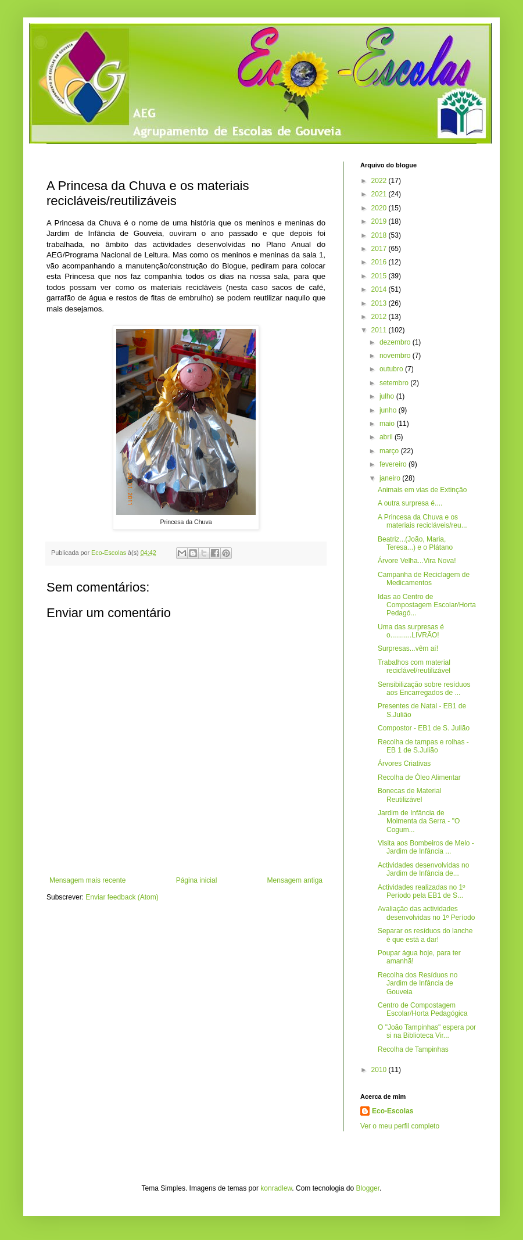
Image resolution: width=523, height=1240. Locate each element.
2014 (380, 289)
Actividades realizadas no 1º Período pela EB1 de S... (421, 891)
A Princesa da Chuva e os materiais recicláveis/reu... (422, 521)
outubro (392, 369)
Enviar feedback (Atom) (121, 897)
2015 (380, 276)
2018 (380, 235)
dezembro (396, 342)
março (390, 451)
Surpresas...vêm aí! (408, 648)
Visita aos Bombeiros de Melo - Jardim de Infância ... (426, 847)
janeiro (390, 478)
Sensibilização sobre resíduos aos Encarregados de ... (424, 688)
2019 (380, 221)
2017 (380, 249)
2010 (380, 1070)
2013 (380, 303)
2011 (380, 330)
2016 (380, 262)
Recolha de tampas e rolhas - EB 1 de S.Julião (423, 746)
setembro (394, 383)
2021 (380, 194)
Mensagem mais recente (87, 880)
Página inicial (196, 880)
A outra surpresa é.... (410, 503)
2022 (380, 181)
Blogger (367, 1188)
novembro (396, 356)
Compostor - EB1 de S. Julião (424, 728)
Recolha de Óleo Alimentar (419, 777)
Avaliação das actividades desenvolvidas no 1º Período (426, 913)
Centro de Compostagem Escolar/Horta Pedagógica (422, 1009)
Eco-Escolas (392, 1111)
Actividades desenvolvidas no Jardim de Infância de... (423, 869)
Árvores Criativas (404, 763)
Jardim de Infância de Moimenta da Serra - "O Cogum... (419, 821)
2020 (380, 208)
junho (389, 410)
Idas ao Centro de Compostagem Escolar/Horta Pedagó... (427, 605)
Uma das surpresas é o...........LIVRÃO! (411, 631)
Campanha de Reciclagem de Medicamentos (424, 579)
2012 (380, 317)
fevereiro (394, 464)
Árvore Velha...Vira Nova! (417, 561)
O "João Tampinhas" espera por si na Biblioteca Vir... (427, 1031)
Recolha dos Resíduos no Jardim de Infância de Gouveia (417, 983)
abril (387, 437)
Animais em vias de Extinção (422, 490)
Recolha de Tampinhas (413, 1049)
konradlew (276, 1188)
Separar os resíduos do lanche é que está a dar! (425, 935)
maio (387, 424)
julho (387, 396)
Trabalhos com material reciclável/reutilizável (414, 666)
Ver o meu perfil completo (399, 1126)
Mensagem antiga (295, 880)
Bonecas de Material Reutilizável (409, 795)
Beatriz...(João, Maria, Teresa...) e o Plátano (415, 543)
